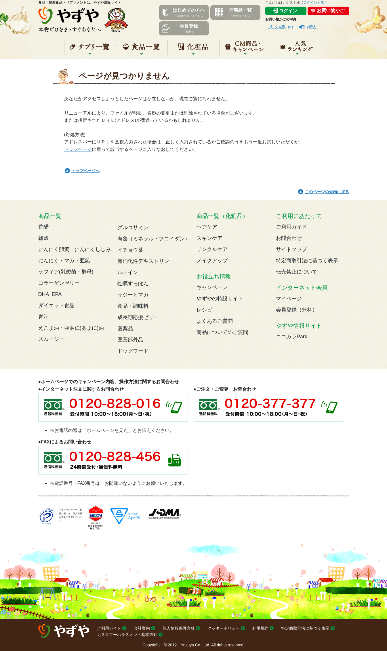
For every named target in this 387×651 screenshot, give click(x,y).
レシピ (204, 310)
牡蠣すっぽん (132, 283)
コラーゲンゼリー (59, 283)
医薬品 (125, 328)
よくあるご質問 (215, 321)
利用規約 (260, 628)
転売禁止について (296, 272)
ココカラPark (291, 336)
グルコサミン (132, 227)
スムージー (51, 339)
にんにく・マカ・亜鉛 (64, 260)
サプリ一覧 (90, 49)
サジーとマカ (132, 295)
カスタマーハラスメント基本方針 (127, 634)
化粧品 (193, 49)
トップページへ (85, 170)
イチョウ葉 (130, 250)
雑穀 (43, 238)
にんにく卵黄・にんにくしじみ (74, 249)
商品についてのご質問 (222, 332)
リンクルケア (212, 249)
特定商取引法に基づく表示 (307, 260)
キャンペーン (245, 49)
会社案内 (142, 628)
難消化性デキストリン (143, 261)
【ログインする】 (313, 3)
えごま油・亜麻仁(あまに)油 (71, 328)
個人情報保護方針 (179, 628)
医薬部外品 (130, 340)
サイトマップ (291, 249)
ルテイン (127, 272)
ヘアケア (207, 227)
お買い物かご (330, 10)
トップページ (78, 149)
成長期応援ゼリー (138, 317)
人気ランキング (297, 49)
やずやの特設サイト (220, 298)
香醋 (43, 227)
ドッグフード (132, 351)
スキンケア (209, 238)
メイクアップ (212, 260)
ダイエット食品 (56, 305)
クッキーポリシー (223, 628)
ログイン (288, 10)
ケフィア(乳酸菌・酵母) (66, 272)
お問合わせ (289, 238)
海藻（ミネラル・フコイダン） (153, 239)
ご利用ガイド (291, 227)
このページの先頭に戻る (327, 191)
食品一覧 (141, 49)
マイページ (289, 298)
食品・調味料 (132, 306)
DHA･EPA (50, 294)
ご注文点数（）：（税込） (293, 27)
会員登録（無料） (296, 310)
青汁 (43, 317)
